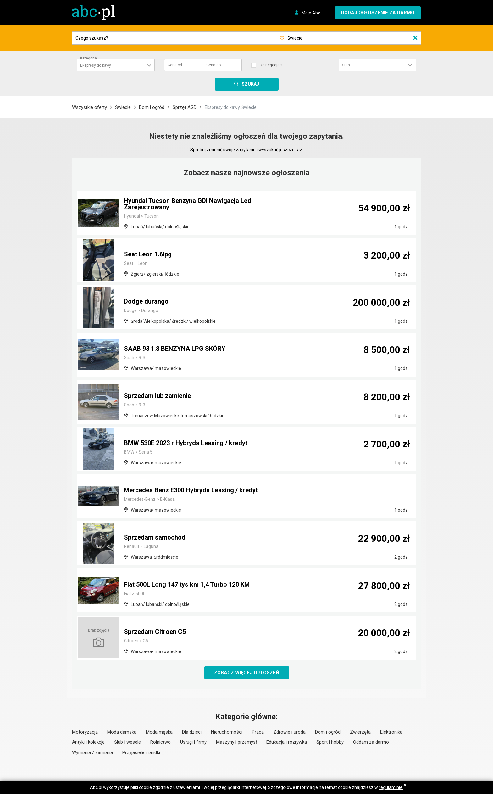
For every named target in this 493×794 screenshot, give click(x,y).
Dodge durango (146, 301)
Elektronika (391, 732)
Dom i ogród (151, 107)
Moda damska (121, 732)
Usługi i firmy (193, 742)
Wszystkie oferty (89, 107)
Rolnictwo (160, 742)
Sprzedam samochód (155, 537)
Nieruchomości (226, 732)
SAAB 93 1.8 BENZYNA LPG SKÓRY (174, 348)
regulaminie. (391, 787)
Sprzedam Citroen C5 (155, 631)
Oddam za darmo (371, 742)
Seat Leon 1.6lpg (148, 254)
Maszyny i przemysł (236, 742)
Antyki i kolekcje (88, 742)
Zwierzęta (360, 732)
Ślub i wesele (127, 742)
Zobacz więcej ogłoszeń (246, 672)
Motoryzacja (85, 732)
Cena (175, 65)
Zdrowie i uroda (289, 732)
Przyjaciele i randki (141, 752)
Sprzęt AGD (185, 107)
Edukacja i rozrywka (286, 742)
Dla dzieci (192, 732)
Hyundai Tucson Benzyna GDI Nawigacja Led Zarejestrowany (187, 204)
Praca (258, 732)
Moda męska (159, 732)
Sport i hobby (330, 742)
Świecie (123, 107)
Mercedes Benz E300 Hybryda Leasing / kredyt (191, 490)
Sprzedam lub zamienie (157, 396)
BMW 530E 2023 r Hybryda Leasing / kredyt (185, 443)
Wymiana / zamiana (92, 752)
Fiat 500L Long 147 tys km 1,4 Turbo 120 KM (187, 584)
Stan (346, 65)
